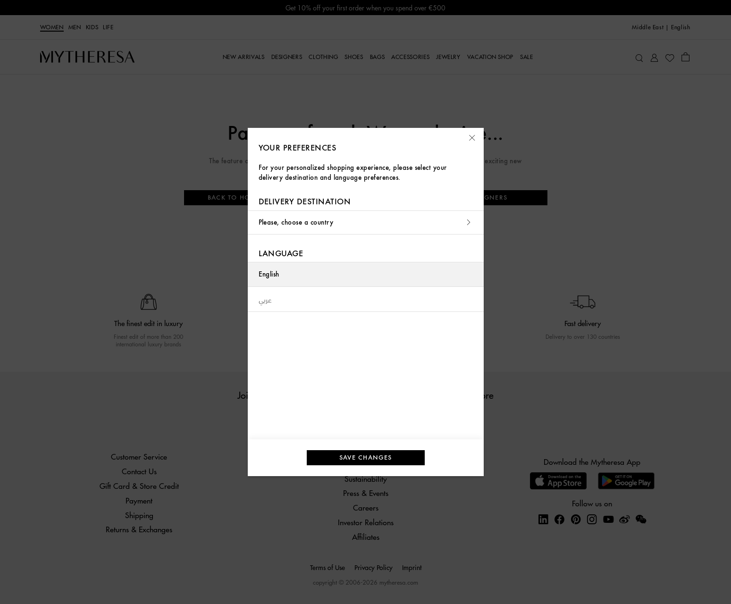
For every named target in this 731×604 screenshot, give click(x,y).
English (269, 274)
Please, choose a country (366, 222)
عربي (265, 299)
